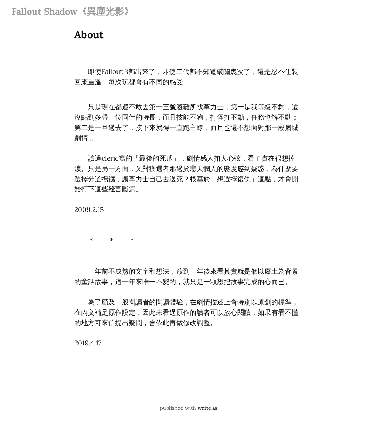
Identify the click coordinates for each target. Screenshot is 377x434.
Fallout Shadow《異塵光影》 (72, 11)
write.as (208, 408)
